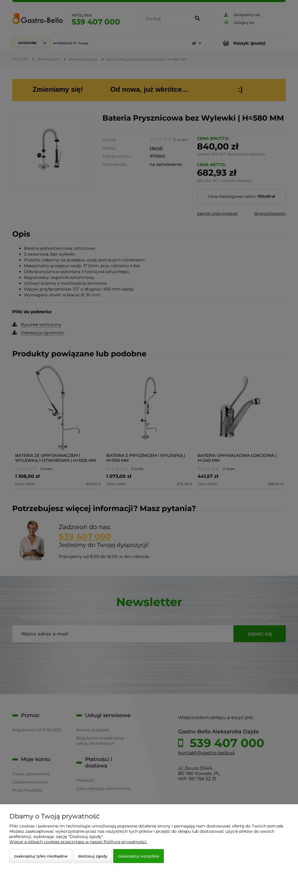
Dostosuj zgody (92, 856)
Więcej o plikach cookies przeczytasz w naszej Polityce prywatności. (78, 841)
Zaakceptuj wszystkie (138, 856)
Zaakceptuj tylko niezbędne (41, 856)
